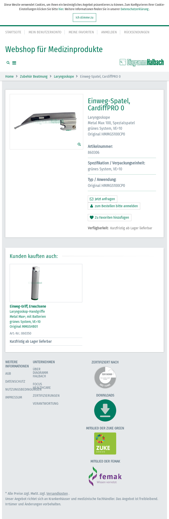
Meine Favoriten (81, 32)
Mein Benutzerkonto (45, 32)
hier (61, 9)
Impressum (13, 397)
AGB (8, 373)
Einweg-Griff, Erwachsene (28, 306)
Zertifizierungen (46, 395)
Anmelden (109, 32)
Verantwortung (45, 403)
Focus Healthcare (42, 386)
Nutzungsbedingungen (23, 389)
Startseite (13, 32)
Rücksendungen (136, 32)
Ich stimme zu (84, 17)
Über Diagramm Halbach (40, 372)
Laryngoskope (64, 76)
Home (9, 76)
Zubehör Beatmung (34, 76)
